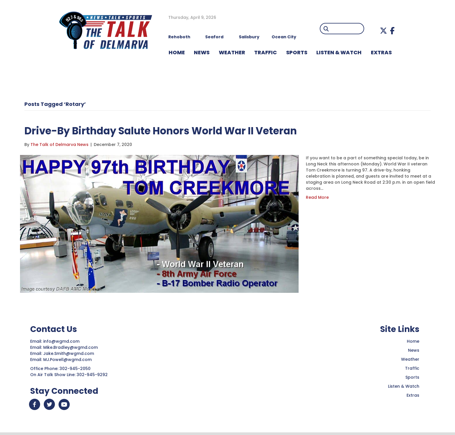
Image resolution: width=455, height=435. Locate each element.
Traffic (412, 368)
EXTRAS (381, 52)
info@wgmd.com (62, 341)
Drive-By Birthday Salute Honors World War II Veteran (175, 130)
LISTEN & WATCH (339, 52)
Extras (413, 395)
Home (413, 341)
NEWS (202, 52)
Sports (296, 52)
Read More (317, 197)
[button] (383, 30)
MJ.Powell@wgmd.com (68, 359)
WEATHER (232, 52)
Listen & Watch (403, 386)
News (413, 350)
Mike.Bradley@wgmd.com (70, 347)
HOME (177, 52)
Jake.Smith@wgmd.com (69, 353)
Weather (410, 359)
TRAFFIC (265, 52)
